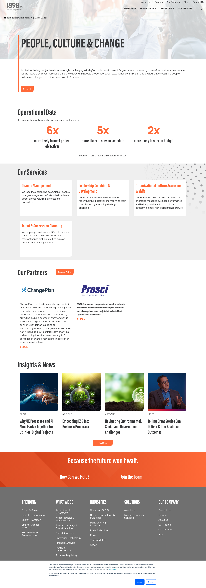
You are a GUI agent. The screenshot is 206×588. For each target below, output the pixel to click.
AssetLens (129, 510)
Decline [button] (151, 582)
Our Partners (173, 2)
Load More (103, 443)
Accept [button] (139, 582)
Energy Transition (31, 519)
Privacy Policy (113, 569)
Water (93, 544)
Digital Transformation (34, 515)
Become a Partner (65, 272)
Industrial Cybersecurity (63, 549)
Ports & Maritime (99, 530)
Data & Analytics (65, 533)
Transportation (98, 540)
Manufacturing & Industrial (99, 524)
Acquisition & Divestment (63, 511)
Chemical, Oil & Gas (100, 510)
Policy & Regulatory (66, 555)
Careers (159, 2)
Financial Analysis (65, 542)
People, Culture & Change (39, 17)
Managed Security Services (134, 516)
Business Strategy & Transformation (18, 17)
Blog (186, 2)
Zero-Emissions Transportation (30, 534)
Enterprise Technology (68, 537)
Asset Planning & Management (65, 519)
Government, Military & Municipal (102, 516)
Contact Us (198, 2)
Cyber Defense (30, 510)
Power (93, 535)
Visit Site (24, 347)
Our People (164, 524)
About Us (145, 2)
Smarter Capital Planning (30, 526)
